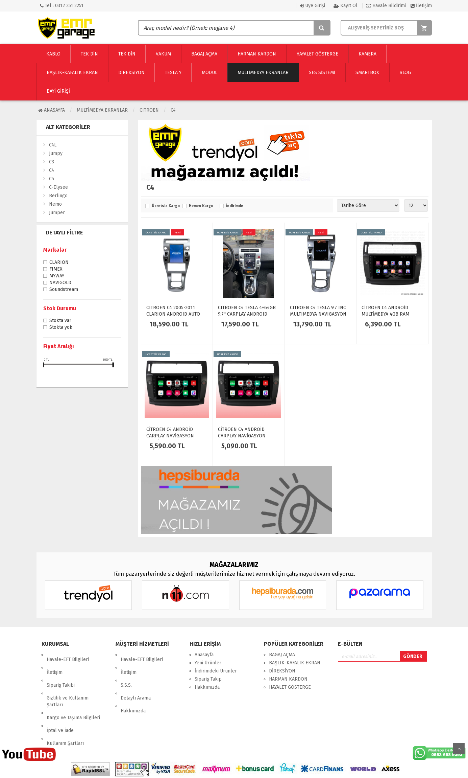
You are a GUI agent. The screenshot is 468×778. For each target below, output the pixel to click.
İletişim (421, 5)
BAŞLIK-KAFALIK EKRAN (294, 663)
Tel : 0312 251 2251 (61, 5)
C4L (52, 145)
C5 (51, 179)
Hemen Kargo (201, 206)
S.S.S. (126, 671)
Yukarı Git (459, 748)
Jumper (57, 212)
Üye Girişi (312, 5)
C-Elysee (58, 187)
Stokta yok (60, 327)
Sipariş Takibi (61, 671)
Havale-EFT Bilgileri (68, 655)
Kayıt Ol (346, 5)
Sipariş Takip (208, 679)
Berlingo (58, 196)
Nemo (55, 204)
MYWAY (56, 276)
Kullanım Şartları (65, 710)
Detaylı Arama (136, 679)
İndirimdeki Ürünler (216, 671)
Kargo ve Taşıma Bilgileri (73, 694)
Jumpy (56, 153)
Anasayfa (51, 110)
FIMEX (56, 269)
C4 (173, 110)
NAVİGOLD (60, 283)
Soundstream (63, 290)
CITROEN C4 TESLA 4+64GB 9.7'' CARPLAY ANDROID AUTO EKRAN (247, 314)
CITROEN (149, 110)
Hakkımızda (133, 687)
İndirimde (234, 206)
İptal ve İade (60, 702)
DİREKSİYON (282, 671)
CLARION (59, 262)
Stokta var (60, 321)
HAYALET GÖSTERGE (290, 687)
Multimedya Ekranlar (102, 110)
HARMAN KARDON (288, 679)
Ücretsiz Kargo (165, 206)
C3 (51, 162)
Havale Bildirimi (386, 5)
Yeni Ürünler (208, 663)
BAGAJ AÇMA (282, 655)
